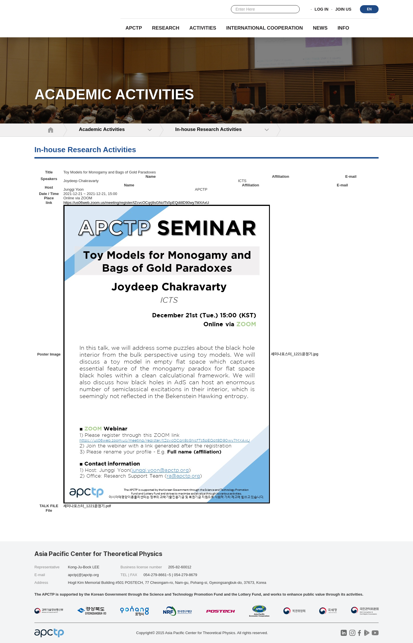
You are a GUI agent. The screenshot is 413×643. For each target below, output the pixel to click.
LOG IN (321, 9)
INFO (343, 28)
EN (369, 9)
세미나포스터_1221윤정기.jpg (294, 354)
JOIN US (343, 9)
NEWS (320, 28)
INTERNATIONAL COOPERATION (264, 28)
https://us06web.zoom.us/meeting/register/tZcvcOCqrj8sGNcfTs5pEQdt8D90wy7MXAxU (136, 202)
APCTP (133, 28)
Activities (202, 28)
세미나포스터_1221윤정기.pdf (87, 506)
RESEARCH (165, 28)
